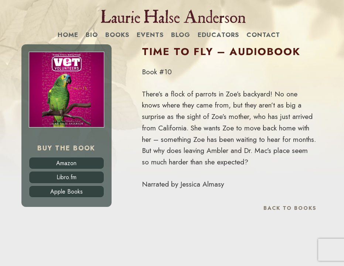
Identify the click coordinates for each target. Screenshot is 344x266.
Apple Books (66, 191)
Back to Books (290, 208)
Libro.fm (66, 177)
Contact (263, 34)
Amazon (66, 163)
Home (68, 34)
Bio (92, 34)
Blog (180, 34)
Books (117, 34)
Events (150, 34)
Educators (218, 34)
